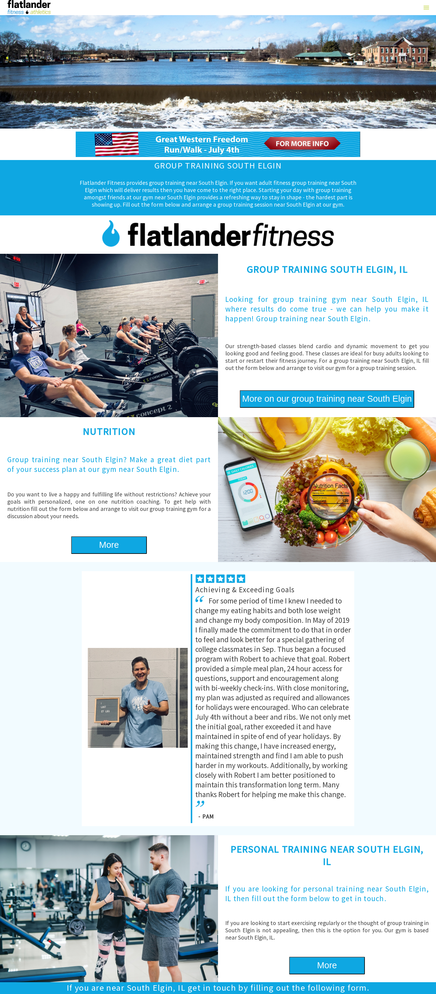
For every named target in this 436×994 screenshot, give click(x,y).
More (109, 545)
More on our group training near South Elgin (327, 399)
